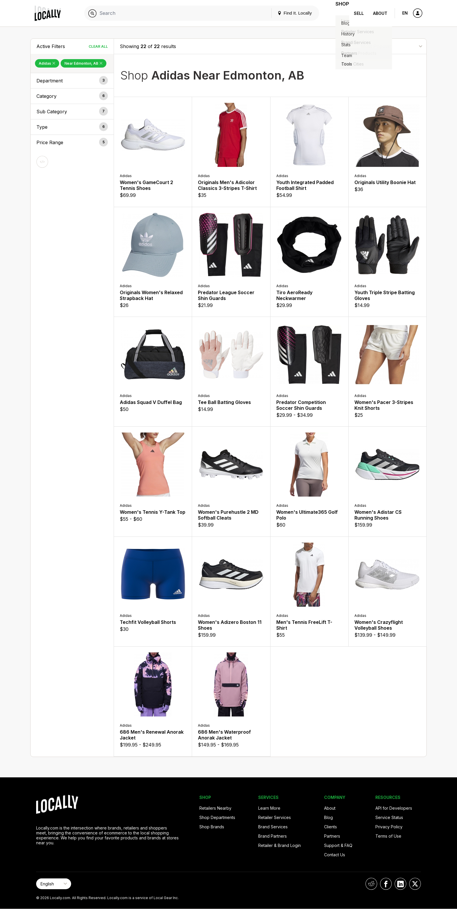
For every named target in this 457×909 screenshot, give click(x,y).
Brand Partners (272, 836)
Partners (332, 836)
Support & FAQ (338, 845)
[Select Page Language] (53, 883)
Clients (330, 826)
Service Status (389, 817)
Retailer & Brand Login (279, 845)
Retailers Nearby (215, 808)
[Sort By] (391, 46)
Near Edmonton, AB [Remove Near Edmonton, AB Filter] (83, 63)
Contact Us (334, 854)
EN (405, 12)
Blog (328, 817)
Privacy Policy (388, 826)
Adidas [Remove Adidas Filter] (47, 63)
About (380, 13)
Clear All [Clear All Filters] (98, 46)
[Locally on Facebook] (386, 884)
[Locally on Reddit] (371, 884)
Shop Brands (211, 826)
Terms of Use (388, 836)
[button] (72, 80)
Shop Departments (217, 817)
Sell (359, 13)
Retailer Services (274, 817)
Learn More (269, 808)
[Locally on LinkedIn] (400, 884)
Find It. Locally (287, 12)
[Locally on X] (415, 884)
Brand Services (273, 826)
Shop (338, 13)
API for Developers (393, 808)
